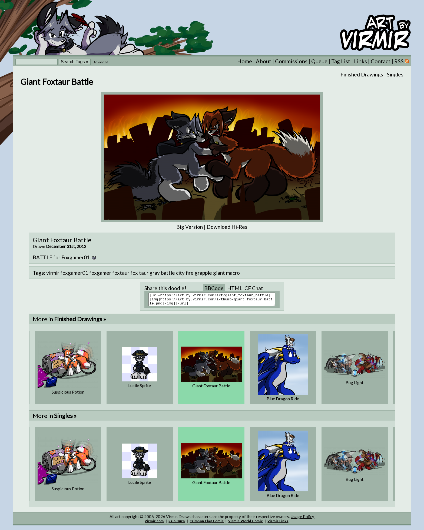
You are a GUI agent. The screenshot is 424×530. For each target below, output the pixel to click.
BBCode (214, 288)
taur (143, 273)
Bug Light (354, 384)
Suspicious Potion (68, 394)
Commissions (291, 61)
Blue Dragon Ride (283, 401)
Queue (319, 61)
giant (219, 273)
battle (168, 273)
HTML (234, 288)
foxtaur (120, 273)
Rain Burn (176, 523)
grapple (203, 273)
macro (233, 273)
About (263, 61)
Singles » (65, 418)
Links (360, 61)
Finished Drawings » (80, 321)
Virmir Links (277, 523)
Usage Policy (302, 518)
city (180, 273)
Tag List (340, 61)
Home (244, 61)
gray (155, 273)
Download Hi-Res (227, 227)
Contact (380, 61)
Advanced (101, 62)
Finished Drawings (361, 74)
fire (190, 273)
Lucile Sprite (139, 387)
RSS (401, 61)
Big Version (189, 227)
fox (134, 273)
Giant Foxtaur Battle (211, 388)
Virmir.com (154, 523)
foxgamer (100, 273)
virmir (52, 273)
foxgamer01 (74, 273)
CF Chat (253, 288)
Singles (395, 74)
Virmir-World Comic (245, 523)
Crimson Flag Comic (207, 523)
